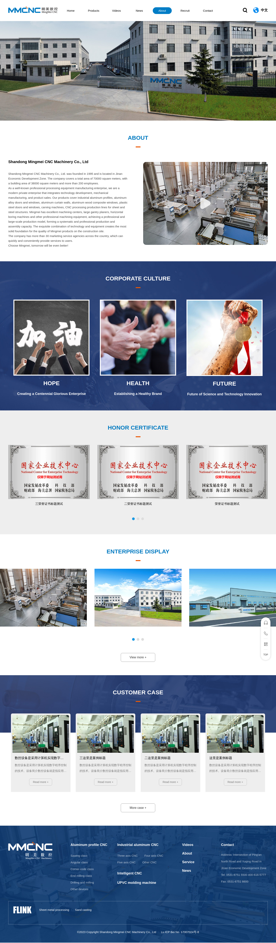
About (163, 10)
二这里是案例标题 (158, 758)
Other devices (79, 889)
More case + (138, 808)
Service (188, 862)
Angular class (79, 862)
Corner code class (82, 869)
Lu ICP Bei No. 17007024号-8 (180, 932)
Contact (206, 10)
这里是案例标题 (220, 758)
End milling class (81, 876)
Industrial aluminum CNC (138, 845)
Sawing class (79, 856)
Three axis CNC (127, 856)
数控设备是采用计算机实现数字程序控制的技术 (41, 758)
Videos (120, 10)
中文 (264, 10)
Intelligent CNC (129, 874)
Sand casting (83, 910)
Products (98, 10)
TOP (265, 654)
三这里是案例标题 (93, 758)
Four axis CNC (153, 856)
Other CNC (149, 862)
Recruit (185, 10)
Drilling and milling (82, 882)
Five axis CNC (126, 862)
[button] (133, 518)
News (141, 10)
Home (76, 10)
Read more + (40, 782)
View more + (137, 657)
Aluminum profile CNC (89, 845)
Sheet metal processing (54, 910)
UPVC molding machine (136, 883)
